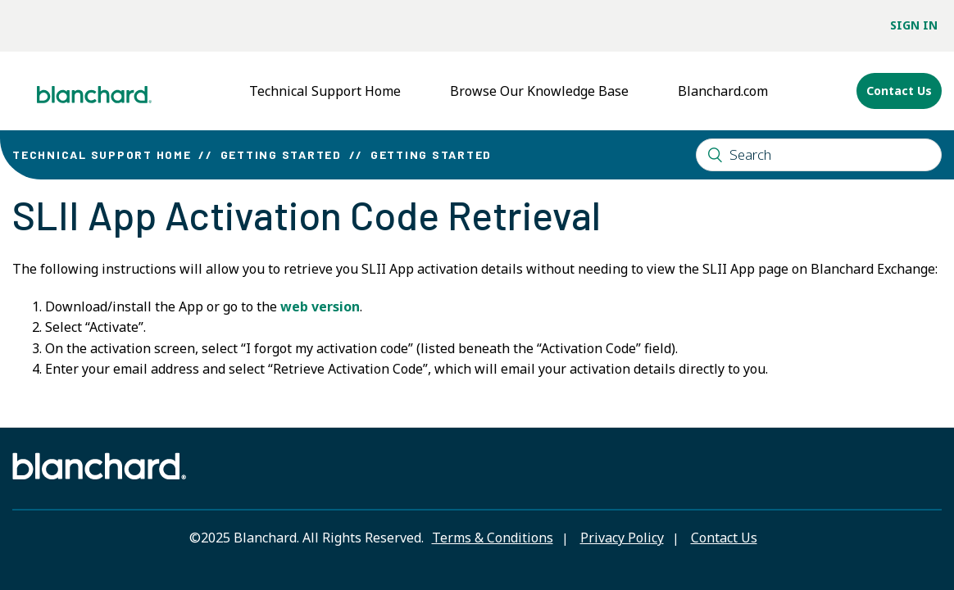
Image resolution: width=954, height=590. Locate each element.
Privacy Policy (622, 538)
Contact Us (899, 90)
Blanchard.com (723, 91)
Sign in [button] (914, 25)
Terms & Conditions (492, 538)
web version (320, 306)
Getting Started (281, 154)
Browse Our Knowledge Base (539, 91)
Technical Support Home (325, 91)
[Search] (819, 154)
